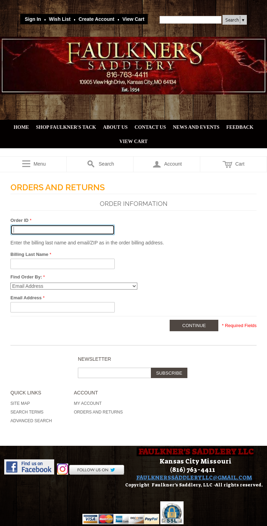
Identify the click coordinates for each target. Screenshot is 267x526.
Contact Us (150, 127)
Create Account (96, 19)
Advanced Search (31, 420)
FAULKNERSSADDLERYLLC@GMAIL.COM (194, 477)
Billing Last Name (30, 254)
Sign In (33, 19)
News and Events (196, 127)
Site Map (20, 403)
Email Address (26, 297)
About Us (115, 127)
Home (21, 127)
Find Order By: (26, 276)
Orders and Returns (98, 412)
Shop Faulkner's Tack (66, 127)
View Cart (133, 19)
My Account (88, 403)
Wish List (60, 19)
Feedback (239, 127)
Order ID (20, 220)
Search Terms (26, 412)
